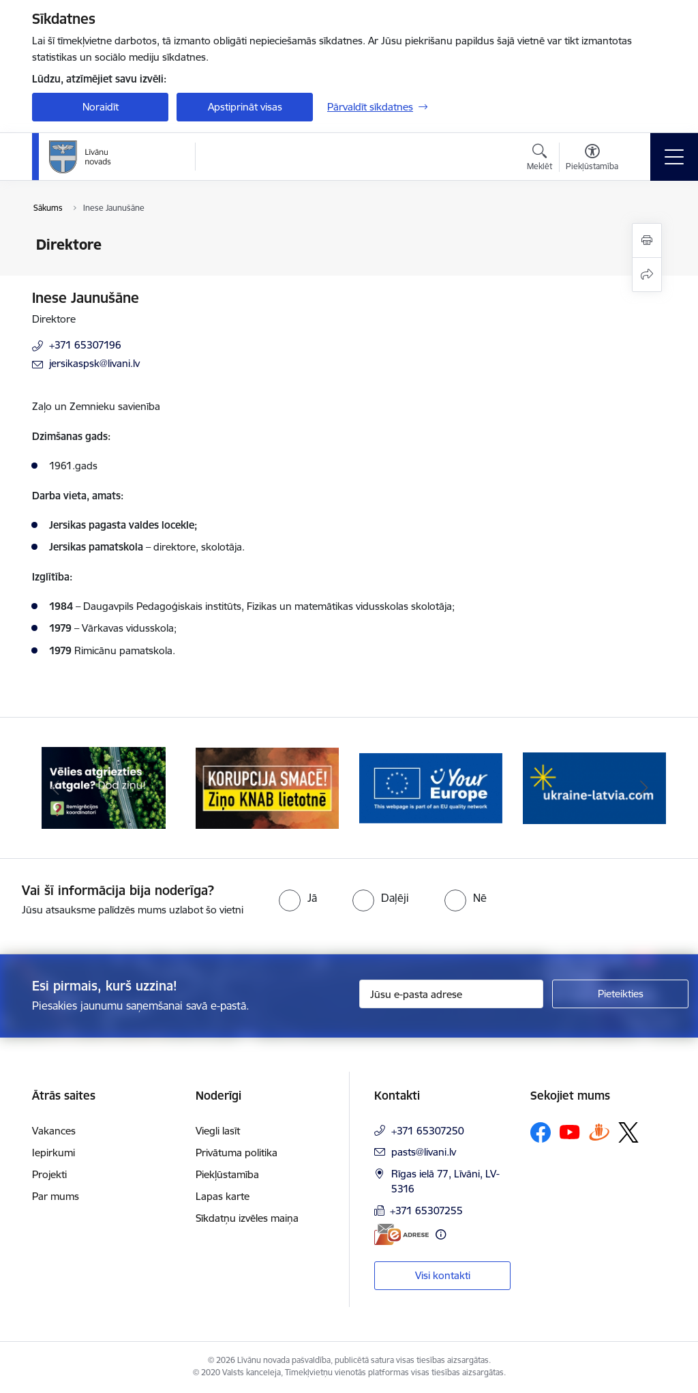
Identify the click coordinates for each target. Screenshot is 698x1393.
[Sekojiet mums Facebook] (540, 1132)
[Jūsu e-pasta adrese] (451, 994)
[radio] (298, 898)
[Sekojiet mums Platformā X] (628, 1132)
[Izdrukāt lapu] (647, 240)
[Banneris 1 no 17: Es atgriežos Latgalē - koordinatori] (104, 786)
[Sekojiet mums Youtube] (570, 1132)
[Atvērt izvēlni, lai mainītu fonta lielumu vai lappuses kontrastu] (592, 159)
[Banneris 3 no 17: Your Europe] (430, 786)
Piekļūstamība (227, 1174)
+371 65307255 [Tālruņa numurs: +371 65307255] (426, 1210)
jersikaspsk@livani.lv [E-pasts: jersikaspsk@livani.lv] (94, 363)
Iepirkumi (53, 1152)
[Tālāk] (643, 788)
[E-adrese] (401, 1234)
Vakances (54, 1130)
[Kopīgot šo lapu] (647, 274)
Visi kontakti (442, 1275)
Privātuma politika (236, 1152)
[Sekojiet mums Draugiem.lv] (599, 1132)
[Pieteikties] (620, 994)
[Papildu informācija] (441, 1234)
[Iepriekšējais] (54, 788)
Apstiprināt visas (245, 106)
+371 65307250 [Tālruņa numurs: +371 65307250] (427, 1130)
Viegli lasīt (218, 1130)
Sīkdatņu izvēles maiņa (247, 1218)
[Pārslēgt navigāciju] (674, 157)
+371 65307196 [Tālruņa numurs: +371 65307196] (85, 344)
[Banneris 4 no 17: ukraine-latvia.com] (594, 786)
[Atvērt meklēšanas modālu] (539, 159)
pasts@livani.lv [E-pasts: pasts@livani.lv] (423, 1151)
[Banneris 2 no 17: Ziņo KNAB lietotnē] (267, 786)
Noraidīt (100, 106)
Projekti (49, 1174)
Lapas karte (222, 1196)
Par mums (55, 1196)
